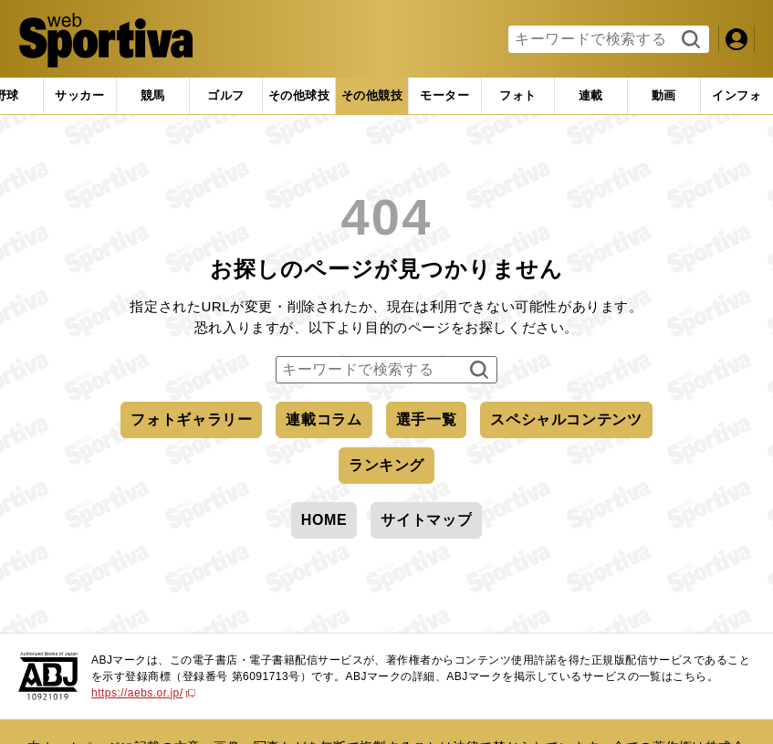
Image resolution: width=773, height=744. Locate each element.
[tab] (80, 96)
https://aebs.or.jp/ (143, 692)
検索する (688, 40)
